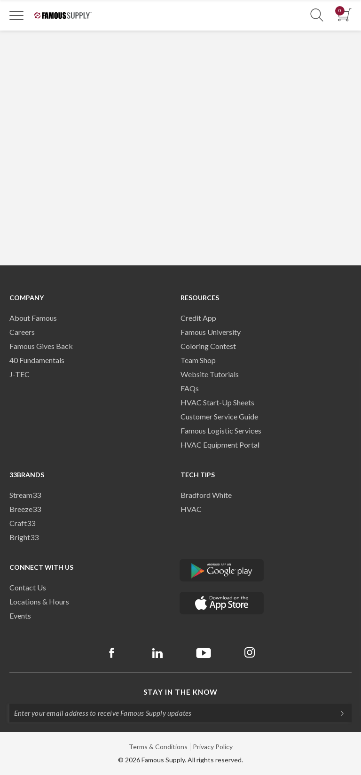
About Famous (33, 317)
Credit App (198, 317)
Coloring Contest (208, 345)
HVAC (191, 508)
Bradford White (206, 494)
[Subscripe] (337, 713)
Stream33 (25, 494)
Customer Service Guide (219, 416)
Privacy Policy (213, 747)
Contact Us (27, 587)
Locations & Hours (39, 601)
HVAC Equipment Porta (219, 444)
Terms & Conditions (158, 747)
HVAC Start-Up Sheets (217, 402)
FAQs (189, 388)
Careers (22, 331)
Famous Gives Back (41, 345)
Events (20, 615)
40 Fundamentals (36, 360)
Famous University (210, 331)
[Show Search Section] (316, 15)
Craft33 (22, 523)
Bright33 (24, 537)
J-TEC (19, 374)
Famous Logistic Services (220, 430)
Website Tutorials (209, 374)
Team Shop (198, 360)
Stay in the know (180, 692)
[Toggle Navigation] (16, 15)
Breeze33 (25, 508)
